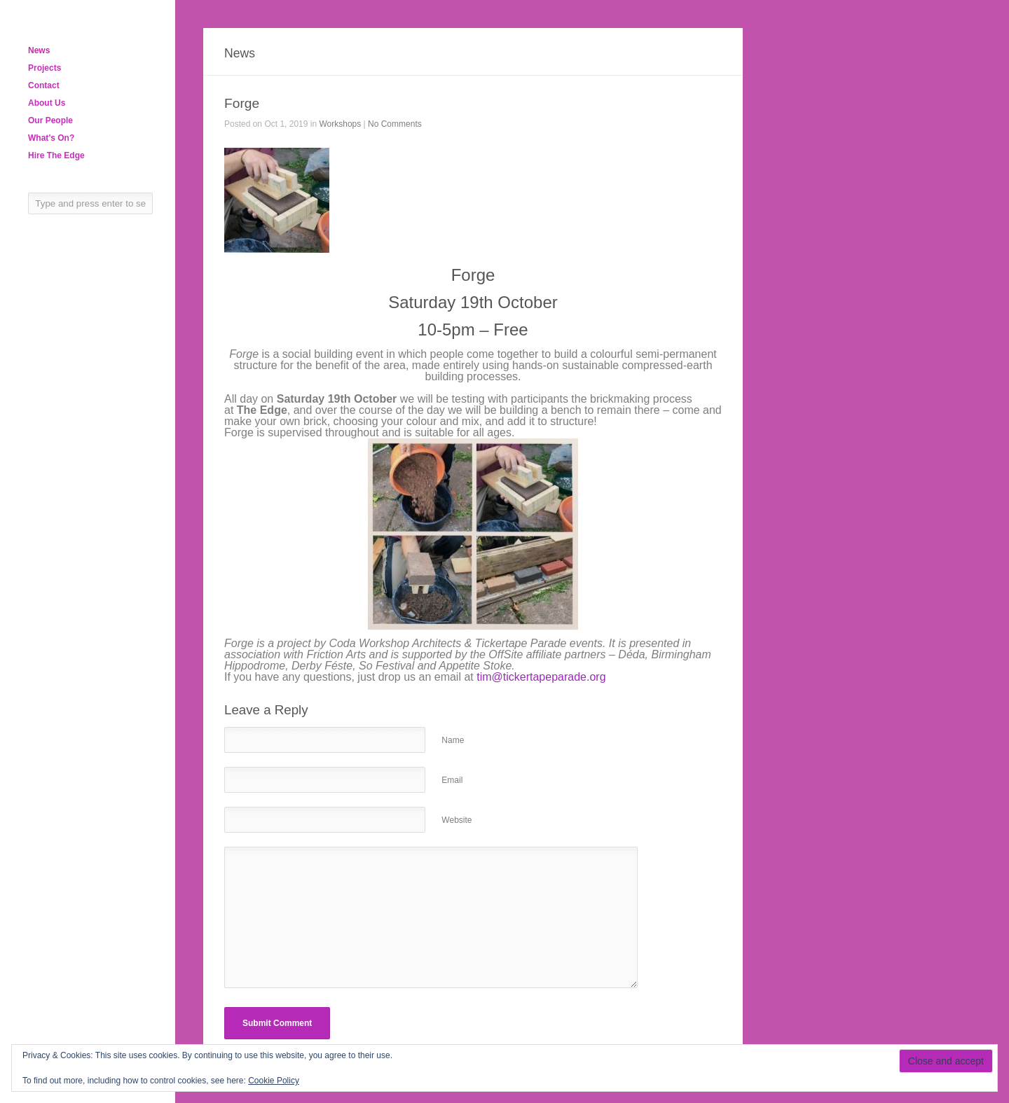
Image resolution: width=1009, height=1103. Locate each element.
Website (456, 820)
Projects (44, 68)
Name (452, 740)
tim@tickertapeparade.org (540, 677)
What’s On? (51, 138)
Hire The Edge (56, 155)
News (39, 50)
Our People (50, 120)
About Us (46, 103)
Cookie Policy (273, 1080)
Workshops (340, 124)
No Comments (395, 124)
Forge (241, 103)
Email (451, 780)
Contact (44, 85)
